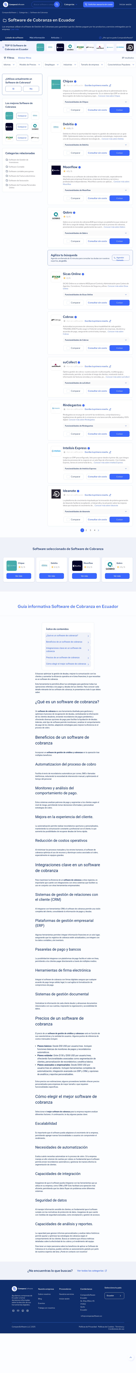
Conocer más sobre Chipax (109, 96)
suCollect (70, 362)
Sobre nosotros (44, 1294)
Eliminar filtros (24, 58)
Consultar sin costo (97, 110)
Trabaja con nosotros (46, 1308)
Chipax (68, 81)
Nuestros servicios (66, 1294)
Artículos (56, 37)
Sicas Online (72, 274)
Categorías (71, 4)
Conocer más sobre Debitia (113, 139)
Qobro (67, 212)
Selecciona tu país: (113, 1287)
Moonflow (70, 167)
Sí (13, 88)
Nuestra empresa (46, 1289)
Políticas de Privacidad (88, 1327)
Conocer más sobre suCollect (117, 377)
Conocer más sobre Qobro (114, 227)
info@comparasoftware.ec (90, 1316)
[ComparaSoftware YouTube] (18, 1310)
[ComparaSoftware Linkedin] (13, 1310)
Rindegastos (72, 405)
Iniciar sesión (125, 4)
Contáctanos (86, 1289)
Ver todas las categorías (92, 1270)
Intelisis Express (75, 448)
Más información (37, 37)
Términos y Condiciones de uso (116, 1328)
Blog (40, 1299)
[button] (96, 102)
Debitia (68, 124)
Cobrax (68, 317)
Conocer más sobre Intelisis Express (108, 462)
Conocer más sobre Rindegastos (82, 419)
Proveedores (65, 1289)
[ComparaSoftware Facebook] (22, 1310)
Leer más (15, 29)
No (31, 88)
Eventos (41, 1303)
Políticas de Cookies (106, 1327)
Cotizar (119, 110)
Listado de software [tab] (14, 37)
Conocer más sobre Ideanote (106, 505)
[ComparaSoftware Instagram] (27, 1310)
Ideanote (69, 491)
